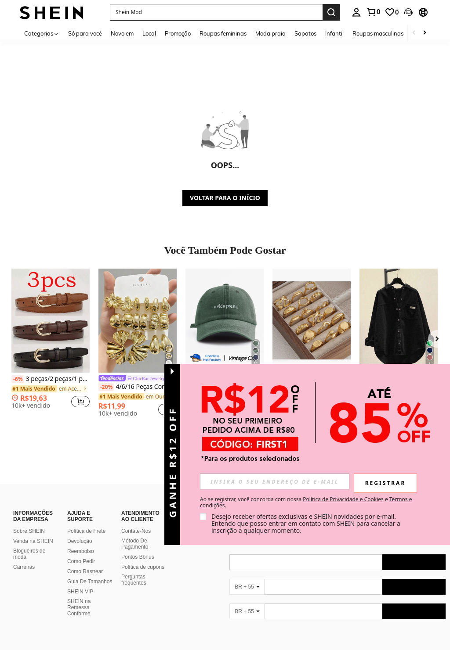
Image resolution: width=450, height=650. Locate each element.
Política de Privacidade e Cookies (343, 499)
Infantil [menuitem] (334, 33)
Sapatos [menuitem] (305, 33)
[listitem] (50, 342)
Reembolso (80, 551)
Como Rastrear (85, 571)
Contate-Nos (136, 531)
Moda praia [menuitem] (270, 33)
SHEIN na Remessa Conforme (79, 607)
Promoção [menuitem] (178, 33)
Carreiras (24, 567)
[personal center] (356, 12)
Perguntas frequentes (133, 580)
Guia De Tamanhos (89, 581)
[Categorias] (42, 33)
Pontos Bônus (137, 557)
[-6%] (17, 379)
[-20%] (106, 387)
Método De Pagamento (134, 544)
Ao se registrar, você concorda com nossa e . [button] (306, 502)
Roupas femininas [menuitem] (223, 33)
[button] (216, 12)
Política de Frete (86, 531)
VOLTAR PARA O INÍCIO (225, 198)
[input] (274, 481)
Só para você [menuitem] (85, 33)
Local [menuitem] (149, 33)
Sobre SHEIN (29, 531)
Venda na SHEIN (33, 541)
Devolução (79, 541)
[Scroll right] (424, 33)
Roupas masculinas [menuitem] (377, 33)
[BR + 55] (247, 587)
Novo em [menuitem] (122, 33)
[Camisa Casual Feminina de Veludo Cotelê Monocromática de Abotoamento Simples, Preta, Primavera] (398, 321)
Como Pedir (81, 561)
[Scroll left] (414, 33)
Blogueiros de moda (29, 554)
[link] (373, 12)
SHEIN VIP (80, 592)
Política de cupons (142, 567)
